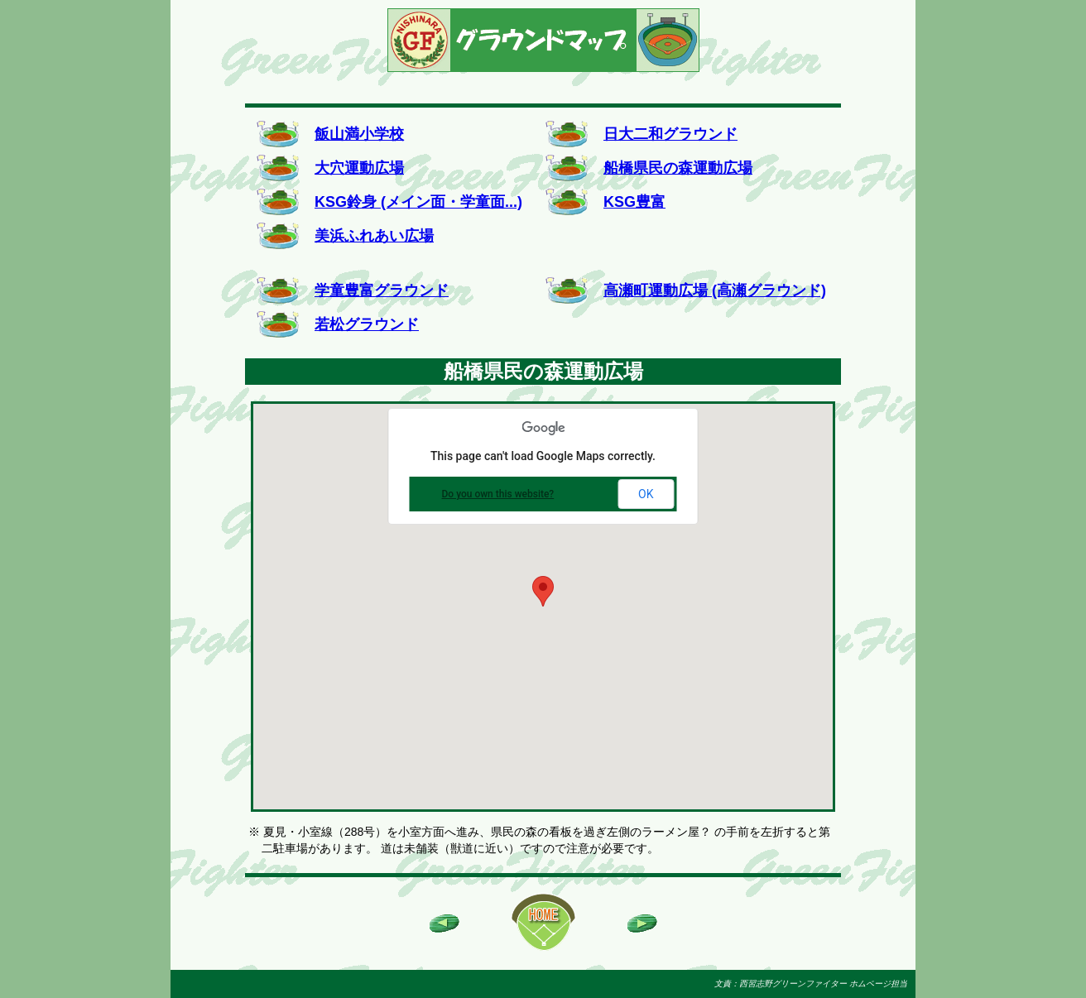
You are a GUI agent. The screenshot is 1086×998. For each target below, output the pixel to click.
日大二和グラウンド (670, 134)
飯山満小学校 (359, 134)
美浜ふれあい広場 (374, 236)
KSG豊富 (634, 202)
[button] (543, 591)
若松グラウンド (367, 324)
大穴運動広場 (359, 168)
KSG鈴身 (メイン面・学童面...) (418, 202)
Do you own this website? (498, 494)
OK (645, 494)
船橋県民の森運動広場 (677, 168)
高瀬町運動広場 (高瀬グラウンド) (714, 290)
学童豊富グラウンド (382, 290)
